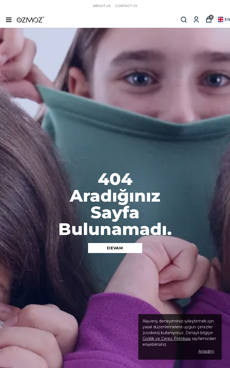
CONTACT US (126, 6)
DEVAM (115, 248)
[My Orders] (196, 19)
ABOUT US (102, 6)
